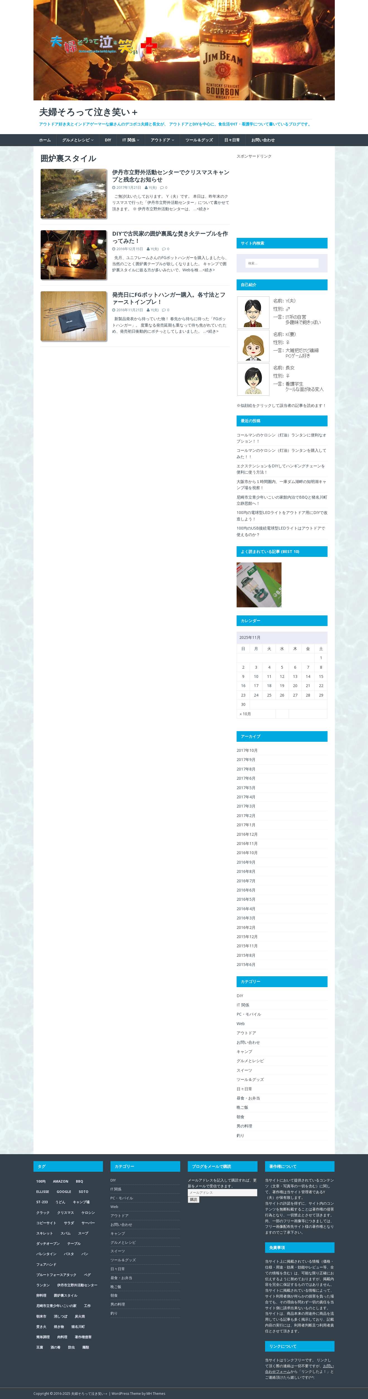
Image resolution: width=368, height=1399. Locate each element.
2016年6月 (246, 890)
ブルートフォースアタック (56, 1274)
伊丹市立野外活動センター (77, 1285)
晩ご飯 (242, 1107)
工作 (87, 1305)
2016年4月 (246, 908)
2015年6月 (246, 964)
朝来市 (41, 1316)
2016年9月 (246, 862)
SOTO (83, 1191)
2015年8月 (246, 955)
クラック (43, 1212)
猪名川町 (78, 1326)
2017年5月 (246, 787)
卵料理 (41, 1295)
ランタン (43, 1285)
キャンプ (244, 1051)
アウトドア (160, 139)
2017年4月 (246, 796)
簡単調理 (43, 1337)
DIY (108, 139)
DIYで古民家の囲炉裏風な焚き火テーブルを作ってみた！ (170, 237)
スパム (66, 1233)
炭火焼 (80, 1316)
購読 (193, 1199)
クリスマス (65, 1212)
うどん (60, 1202)
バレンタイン (46, 1253)
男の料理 (244, 1126)
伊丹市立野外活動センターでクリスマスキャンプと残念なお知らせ (170, 175)
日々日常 (232, 139)
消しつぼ (60, 1316)
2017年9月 (246, 759)
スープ (83, 1233)
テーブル (74, 1243)
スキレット (44, 1233)
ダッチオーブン (48, 1243)
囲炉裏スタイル (65, 1295)
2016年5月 (246, 899)
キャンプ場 (81, 1202)
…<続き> (201, 208)
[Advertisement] (278, 194)
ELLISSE (42, 1191)
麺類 (85, 1347)
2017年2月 (246, 815)
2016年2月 (246, 927)
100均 (40, 1181)
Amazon (60, 1181)
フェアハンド (46, 1264)
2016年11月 (247, 843)
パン (84, 1253)
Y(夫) (153, 187)
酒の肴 (55, 1347)
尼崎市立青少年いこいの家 (56, 1305)
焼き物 (59, 1326)
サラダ (69, 1223)
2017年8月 (246, 769)
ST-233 (42, 1202)
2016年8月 (246, 871)
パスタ (69, 1253)
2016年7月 (246, 880)
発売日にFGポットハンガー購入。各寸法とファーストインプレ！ (168, 298)
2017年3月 (246, 806)
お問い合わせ (263, 139)
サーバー (88, 1223)
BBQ (79, 1181)
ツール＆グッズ (199, 139)
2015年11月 (247, 945)
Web (241, 1023)
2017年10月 (247, 750)
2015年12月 (247, 936)
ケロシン (88, 1212)
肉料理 (62, 1337)
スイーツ (244, 1070)
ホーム (45, 139)
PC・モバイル (249, 1014)
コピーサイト (46, 1223)
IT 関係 (128, 139)
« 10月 (245, 713)
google (64, 1191)
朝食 (240, 1116)
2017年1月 (246, 824)
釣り (240, 1135)
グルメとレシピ (76, 139)
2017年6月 (246, 778)
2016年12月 (247, 834)
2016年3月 (246, 917)
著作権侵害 (83, 1337)
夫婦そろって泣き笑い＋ (89, 1393)
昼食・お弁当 (248, 1098)
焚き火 (41, 1326)
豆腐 (39, 1347)
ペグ (87, 1274)
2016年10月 (247, 852)
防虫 (71, 1347)
